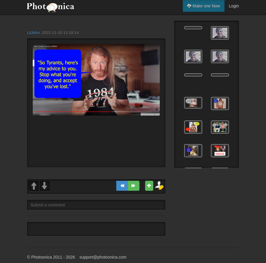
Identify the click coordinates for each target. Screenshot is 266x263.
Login (234, 6)
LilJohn (33, 32)
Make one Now (203, 6)
